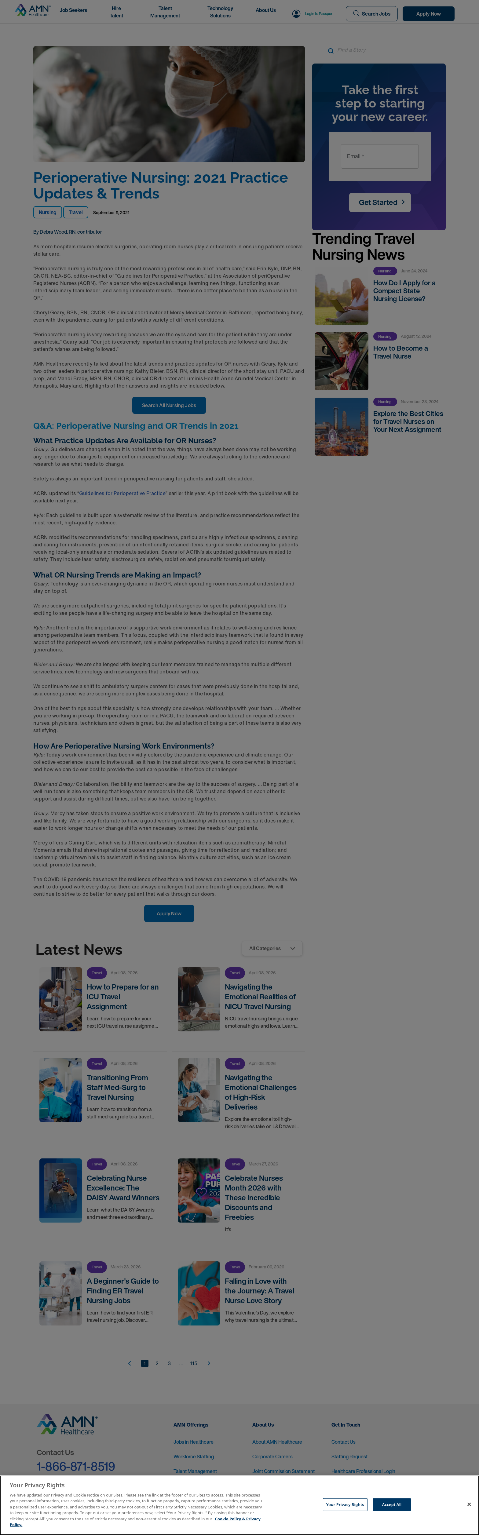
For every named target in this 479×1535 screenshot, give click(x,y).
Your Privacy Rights (345, 1504)
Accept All (392, 1504)
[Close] (469, 1504)
